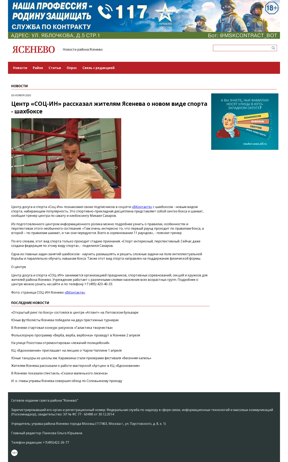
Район (38, 68)
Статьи (55, 68)
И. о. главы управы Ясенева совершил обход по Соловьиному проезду (66, 381)
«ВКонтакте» (142, 207)
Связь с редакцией (98, 68)
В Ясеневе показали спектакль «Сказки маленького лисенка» (59, 373)
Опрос (72, 68)
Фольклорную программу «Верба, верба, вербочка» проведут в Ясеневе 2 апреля (75, 335)
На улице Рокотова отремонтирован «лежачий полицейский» (60, 343)
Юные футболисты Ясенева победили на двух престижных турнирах (65, 320)
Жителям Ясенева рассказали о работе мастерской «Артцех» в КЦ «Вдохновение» (75, 365)
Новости (20, 68)
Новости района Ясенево (83, 49)
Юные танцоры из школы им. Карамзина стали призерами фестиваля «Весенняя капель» (81, 358)
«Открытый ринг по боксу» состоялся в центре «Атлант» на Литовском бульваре (74, 312)
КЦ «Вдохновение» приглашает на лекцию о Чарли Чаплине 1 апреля (66, 350)
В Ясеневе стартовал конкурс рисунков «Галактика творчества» (62, 327)
